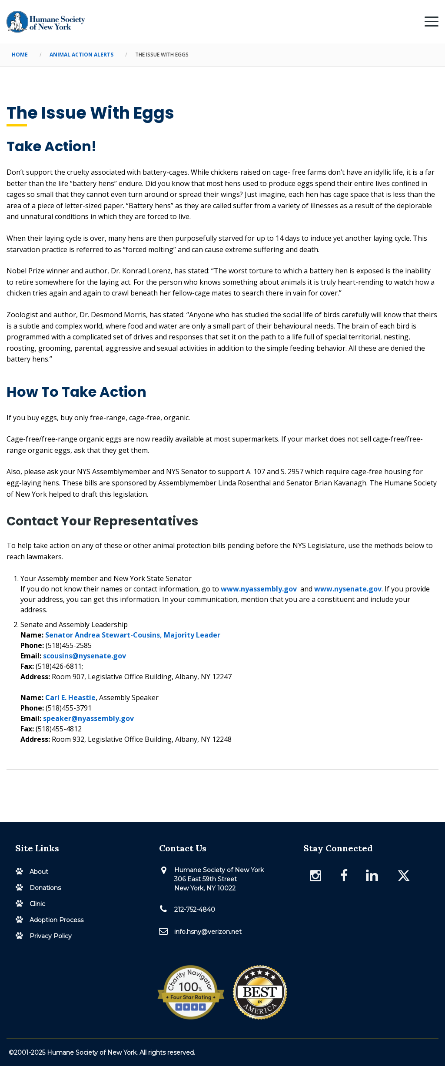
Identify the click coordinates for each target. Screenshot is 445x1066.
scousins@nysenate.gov (84, 656)
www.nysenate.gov (348, 589)
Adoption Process (56, 920)
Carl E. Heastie (70, 697)
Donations (45, 888)
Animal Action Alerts (81, 54)
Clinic (37, 904)
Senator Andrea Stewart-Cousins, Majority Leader (132, 635)
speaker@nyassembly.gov (88, 718)
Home (20, 54)
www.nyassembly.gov (259, 589)
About (39, 872)
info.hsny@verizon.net (208, 932)
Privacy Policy (51, 936)
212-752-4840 (194, 909)
